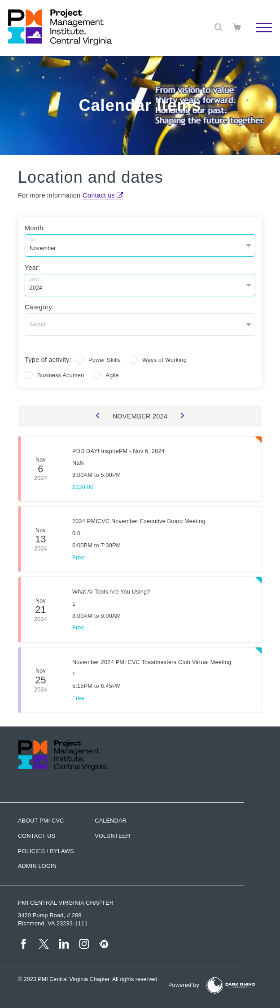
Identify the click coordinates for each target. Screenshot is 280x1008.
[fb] (23, 944)
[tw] (43, 944)
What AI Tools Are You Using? (111, 592)
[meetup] (104, 944)
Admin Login (37, 866)
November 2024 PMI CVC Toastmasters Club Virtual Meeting (151, 662)
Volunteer (112, 836)
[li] (64, 944)
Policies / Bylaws (46, 851)
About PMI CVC (41, 821)
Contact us (99, 195)
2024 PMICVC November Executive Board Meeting (139, 521)
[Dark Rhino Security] (230, 985)
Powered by (183, 985)
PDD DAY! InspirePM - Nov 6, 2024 (118, 451)
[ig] (84, 944)
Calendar (111, 821)
